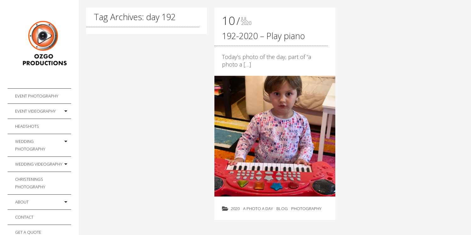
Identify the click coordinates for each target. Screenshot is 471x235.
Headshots (27, 126)
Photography (306, 208)
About (22, 202)
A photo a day (258, 208)
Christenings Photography (30, 183)
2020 (235, 208)
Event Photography (36, 96)
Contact (24, 217)
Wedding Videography (38, 164)
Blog (282, 208)
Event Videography (35, 111)
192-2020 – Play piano (263, 36)
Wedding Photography (30, 145)
